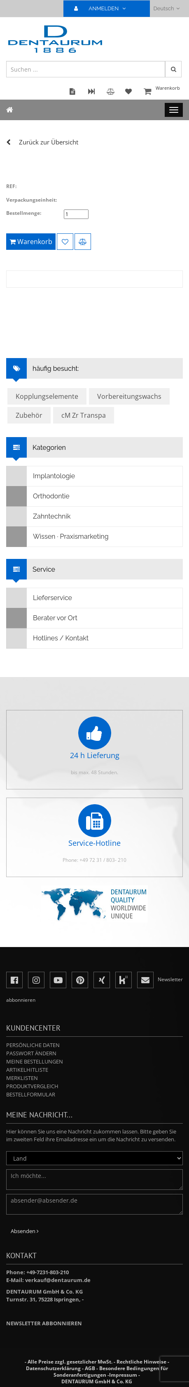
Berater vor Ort (42, 618)
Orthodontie (38, 496)
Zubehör (29, 415)
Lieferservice (39, 598)
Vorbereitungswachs (129, 396)
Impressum (123, 1374)
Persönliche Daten (33, 1045)
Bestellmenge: (23, 212)
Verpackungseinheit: (31, 199)
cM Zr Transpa (83, 415)
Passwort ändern (31, 1053)
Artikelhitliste (27, 1069)
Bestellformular (30, 1094)
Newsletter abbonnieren (44, 1323)
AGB (90, 1368)
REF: (11, 186)
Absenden (25, 1231)
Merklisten (22, 1078)
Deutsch (167, 8)
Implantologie (41, 476)
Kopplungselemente (47, 396)
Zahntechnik (38, 516)
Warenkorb (162, 92)
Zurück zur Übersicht (48, 142)
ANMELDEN (103, 8)
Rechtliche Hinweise (141, 1361)
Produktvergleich (32, 1086)
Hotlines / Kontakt (48, 638)
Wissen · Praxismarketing (58, 537)
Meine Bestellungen (34, 1061)
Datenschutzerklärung (53, 1368)
